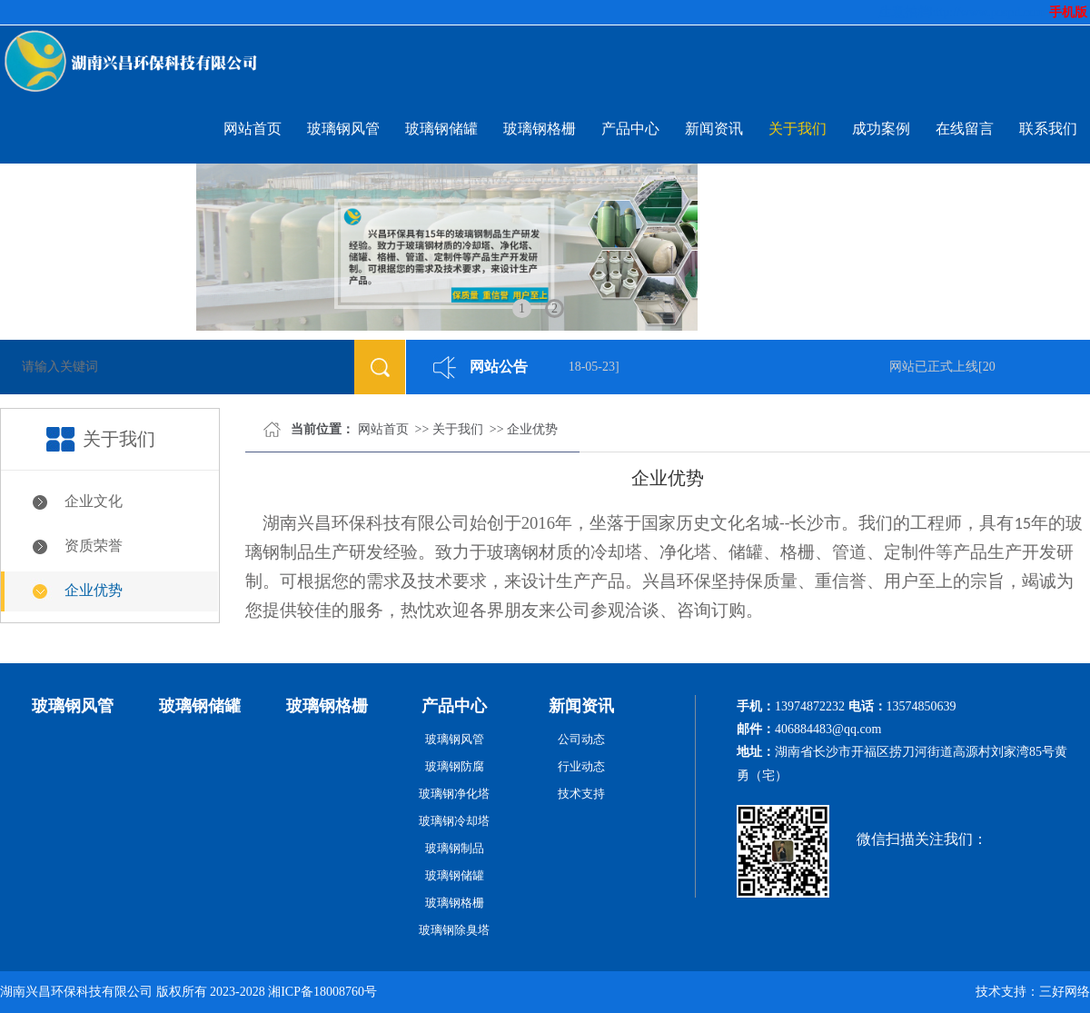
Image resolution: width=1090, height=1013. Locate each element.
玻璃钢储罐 (441, 128)
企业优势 (93, 590)
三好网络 (1064, 991)
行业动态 (581, 766)
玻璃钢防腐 (454, 766)
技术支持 (581, 793)
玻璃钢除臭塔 (454, 930)
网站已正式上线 (936, 366)
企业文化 (93, 501)
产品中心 (630, 128)
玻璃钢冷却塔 (454, 821)
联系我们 (1048, 128)
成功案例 (881, 128)
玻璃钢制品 (454, 848)
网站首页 (252, 128)
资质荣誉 (93, 545)
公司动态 (581, 739)
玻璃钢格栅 (539, 128)
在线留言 (965, 128)
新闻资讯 (714, 128)
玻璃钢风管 (343, 128)
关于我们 (797, 128)
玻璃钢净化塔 (454, 793)
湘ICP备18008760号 (322, 991)
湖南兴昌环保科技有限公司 (76, 991)
